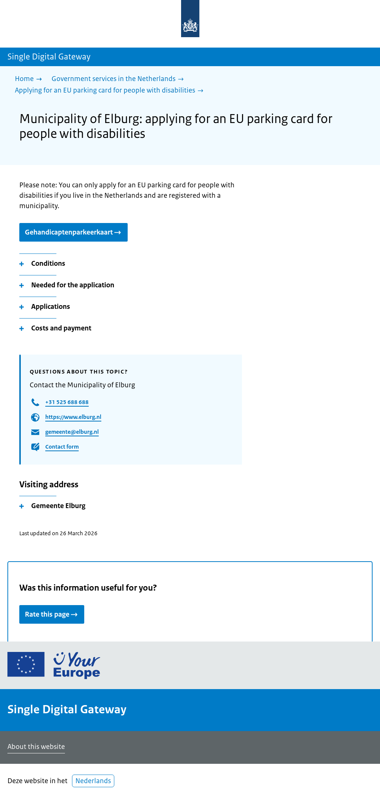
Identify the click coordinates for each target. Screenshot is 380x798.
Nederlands (93, 780)
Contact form (62, 446)
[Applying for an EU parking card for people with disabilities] (111, 91)
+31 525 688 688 (67, 402)
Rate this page (52, 614)
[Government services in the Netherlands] (119, 79)
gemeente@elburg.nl (72, 431)
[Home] (30, 79)
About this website (36, 746)
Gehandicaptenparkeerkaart (73, 232)
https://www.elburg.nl (73, 416)
